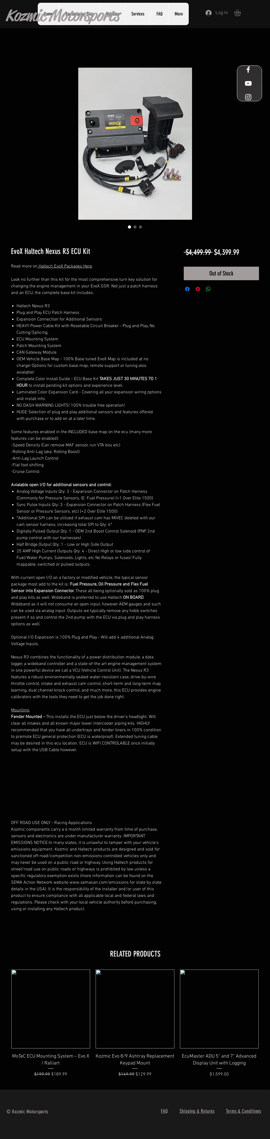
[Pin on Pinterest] (198, 289)
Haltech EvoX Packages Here (64, 266)
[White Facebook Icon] (248, 69)
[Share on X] (218, 289)
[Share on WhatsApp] (208, 289)
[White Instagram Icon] (248, 97)
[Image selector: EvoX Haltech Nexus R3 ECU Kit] (129, 227)
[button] (137, 14)
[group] (135, 1027)
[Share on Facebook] (187, 289)
